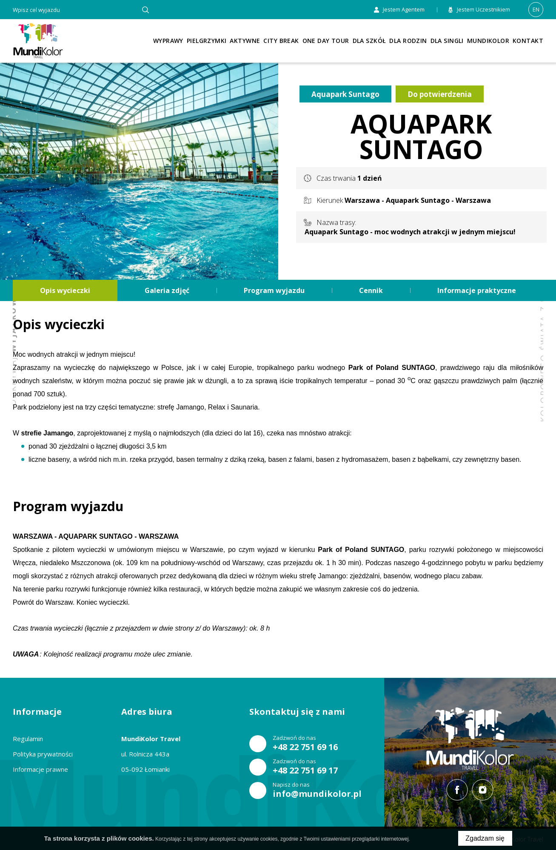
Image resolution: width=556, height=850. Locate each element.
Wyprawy (168, 41)
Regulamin (28, 738)
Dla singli (447, 41)
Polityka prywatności (43, 754)
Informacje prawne (40, 769)
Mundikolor (488, 41)
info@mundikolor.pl (317, 794)
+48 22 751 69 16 (305, 747)
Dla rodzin (408, 41)
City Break (281, 41)
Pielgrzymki (207, 41)
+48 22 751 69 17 (305, 770)
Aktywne (245, 41)
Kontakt (528, 41)
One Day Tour (325, 41)
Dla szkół (369, 41)
